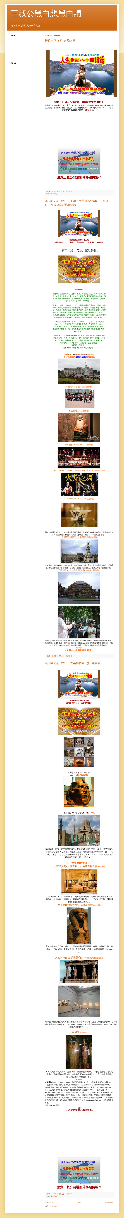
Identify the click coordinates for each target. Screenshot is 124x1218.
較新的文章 (49, 1202)
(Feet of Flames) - (72, 470)
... (68, 905)
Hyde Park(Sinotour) (75, 570)
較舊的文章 (109, 1202)
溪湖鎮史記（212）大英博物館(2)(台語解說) (73, 663)
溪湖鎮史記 (54, 194)
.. (74, 445)
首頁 (79, 1202)
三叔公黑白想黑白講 (46, 13)
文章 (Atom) (54, 1206)
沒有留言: (69, 191)
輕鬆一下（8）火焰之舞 (60, 40)
